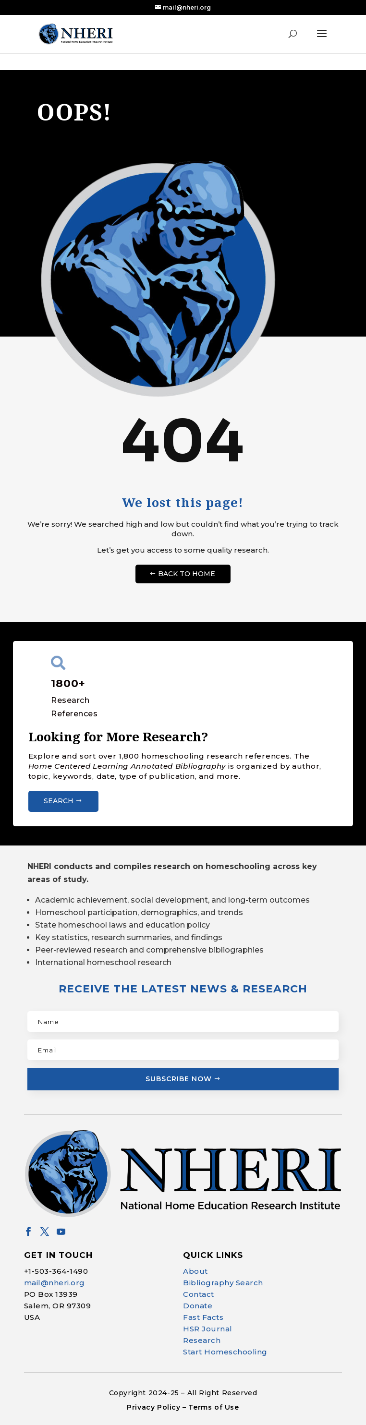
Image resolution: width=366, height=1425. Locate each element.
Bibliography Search (223, 1282)
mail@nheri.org (54, 1282)
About (195, 1271)
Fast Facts (203, 1317)
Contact (198, 1294)
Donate (197, 1305)
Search (58, 801)
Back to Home (186, 573)
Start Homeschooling (225, 1351)
